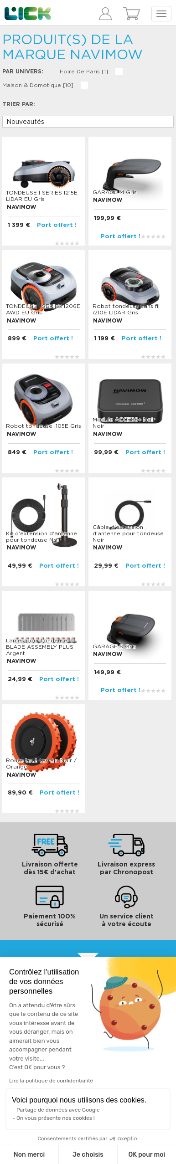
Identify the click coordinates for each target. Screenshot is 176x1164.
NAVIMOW (21, 207)
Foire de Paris (84, 71)
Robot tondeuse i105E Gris (43, 426)
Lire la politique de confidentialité (51, 1080)
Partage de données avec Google (58, 1110)
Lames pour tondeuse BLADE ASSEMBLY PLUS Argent (39, 647)
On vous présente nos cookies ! (55, 1118)
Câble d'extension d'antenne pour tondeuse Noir (128, 533)
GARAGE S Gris (114, 646)
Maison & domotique (37, 85)
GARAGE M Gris (115, 192)
